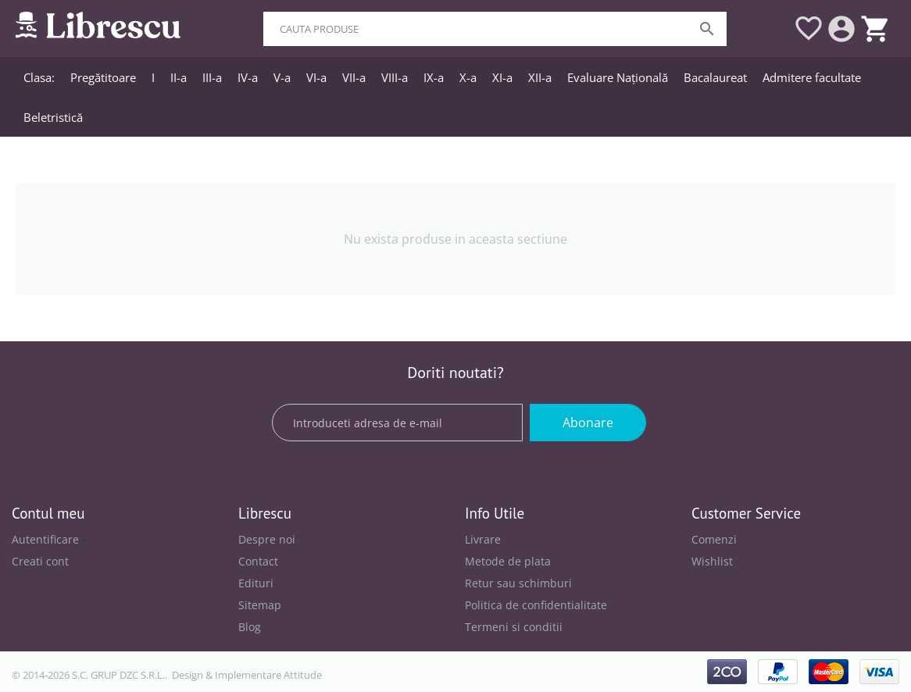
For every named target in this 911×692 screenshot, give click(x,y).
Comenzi (714, 539)
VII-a (354, 77)
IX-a (433, 77)
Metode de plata (508, 561)
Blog (249, 626)
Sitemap (259, 604)
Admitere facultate (812, 77)
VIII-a (394, 77)
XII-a (540, 77)
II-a (178, 77)
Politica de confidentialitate (536, 604)
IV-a (248, 77)
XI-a (502, 77)
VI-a (316, 77)
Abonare (588, 422)
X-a (468, 77)
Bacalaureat (715, 77)
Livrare (483, 539)
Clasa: (39, 77)
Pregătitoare (103, 77)
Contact (258, 561)
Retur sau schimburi (518, 583)
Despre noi (266, 539)
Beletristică (53, 117)
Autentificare (45, 539)
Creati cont (40, 561)
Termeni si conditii (514, 626)
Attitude (303, 675)
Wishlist (712, 561)
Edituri (255, 583)
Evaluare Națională (617, 77)
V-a (282, 77)
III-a (212, 77)
